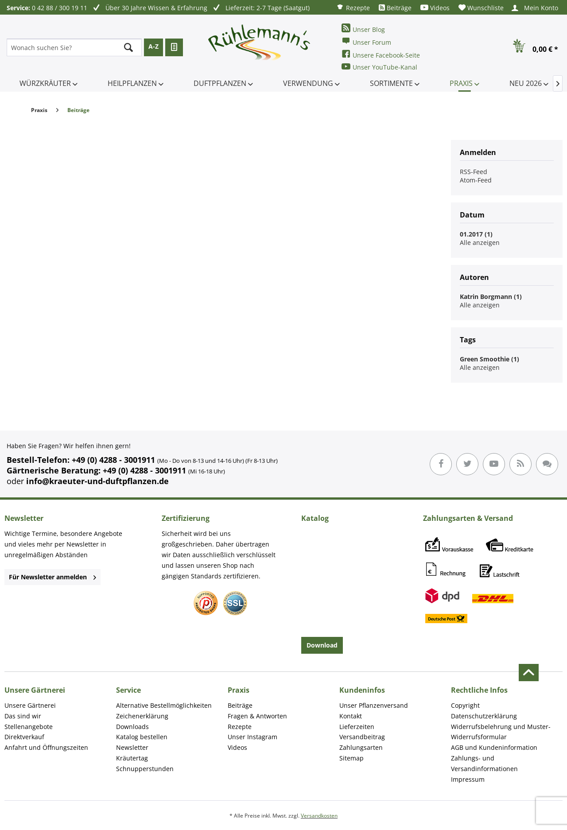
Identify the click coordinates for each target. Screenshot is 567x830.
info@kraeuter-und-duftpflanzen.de (97, 481)
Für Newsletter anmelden (52, 577)
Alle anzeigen (480, 242)
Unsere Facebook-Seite (381, 54)
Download (322, 645)
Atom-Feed (476, 180)
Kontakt (350, 716)
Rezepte (353, 7)
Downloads (132, 726)
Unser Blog (363, 28)
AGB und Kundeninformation (494, 747)
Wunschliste (481, 8)
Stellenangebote (28, 726)
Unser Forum (366, 41)
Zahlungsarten (361, 747)
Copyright (465, 705)
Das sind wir (22, 716)
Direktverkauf (24, 737)
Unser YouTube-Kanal (379, 66)
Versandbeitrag (362, 737)
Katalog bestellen (141, 737)
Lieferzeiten (356, 726)
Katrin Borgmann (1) (491, 296)
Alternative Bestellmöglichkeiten (164, 705)
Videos (435, 8)
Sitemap (351, 758)
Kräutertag (132, 758)
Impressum (468, 779)
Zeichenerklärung (142, 716)
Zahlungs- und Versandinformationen (484, 763)
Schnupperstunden (145, 768)
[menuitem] (353, 7)
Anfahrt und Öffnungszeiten (46, 747)
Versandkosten (319, 815)
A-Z (153, 46)
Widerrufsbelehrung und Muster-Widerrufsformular (501, 731)
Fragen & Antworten (257, 716)
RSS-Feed (473, 171)
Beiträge (395, 8)
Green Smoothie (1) (489, 359)
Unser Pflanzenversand (373, 705)
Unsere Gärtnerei (30, 705)
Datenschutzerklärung (484, 716)
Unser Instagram (252, 737)
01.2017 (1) (476, 234)
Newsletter (132, 747)
